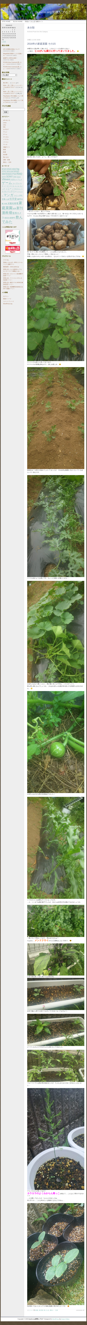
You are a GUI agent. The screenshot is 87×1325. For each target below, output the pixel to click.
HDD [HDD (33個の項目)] (14, 169)
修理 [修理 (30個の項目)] (19, 199)
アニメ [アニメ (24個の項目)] (19, 179)
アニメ (5, 132)
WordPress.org (7, 303)
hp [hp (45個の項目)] (18, 168)
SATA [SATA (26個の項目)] (4, 177)
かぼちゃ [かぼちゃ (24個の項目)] (14, 179)
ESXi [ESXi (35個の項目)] (9, 169)
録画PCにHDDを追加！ (10, 58)
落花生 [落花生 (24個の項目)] (6, 218)
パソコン (6, 142)
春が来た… (6, 82)
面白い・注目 (54, 1310)
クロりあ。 (6, 260)
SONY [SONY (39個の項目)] (9, 176)
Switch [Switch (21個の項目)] (19, 177)
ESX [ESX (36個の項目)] (4, 169)
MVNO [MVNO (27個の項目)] (16, 171)
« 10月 (4, 41)
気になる (46, 1310)
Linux (4, 122)
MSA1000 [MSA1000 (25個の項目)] (10, 171)
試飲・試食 (6, 159)
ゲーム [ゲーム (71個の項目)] (7, 183)
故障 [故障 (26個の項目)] (14, 208)
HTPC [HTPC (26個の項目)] (4, 171)
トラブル (6, 139)
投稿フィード (7, 298)
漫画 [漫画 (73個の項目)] (5, 213)
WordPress (55, 1319)
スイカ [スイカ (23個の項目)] (17, 186)
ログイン (6, 296)
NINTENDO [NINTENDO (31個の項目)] (7, 174)
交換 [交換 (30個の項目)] (4, 199)
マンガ (5, 144)
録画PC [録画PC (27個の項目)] (12, 218)
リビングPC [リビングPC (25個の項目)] (18, 195)
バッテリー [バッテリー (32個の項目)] (12, 191)
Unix (4, 125)
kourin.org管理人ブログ (54, 12)
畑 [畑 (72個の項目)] (10, 213)
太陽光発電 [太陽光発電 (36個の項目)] (12, 203)
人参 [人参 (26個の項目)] (7, 199)
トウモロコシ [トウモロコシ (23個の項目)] (16, 189)
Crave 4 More (65, 1319)
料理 (4, 152)
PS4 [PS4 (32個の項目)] (14, 174)
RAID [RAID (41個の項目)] (19, 173)
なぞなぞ (6, 129)
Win (4, 127)
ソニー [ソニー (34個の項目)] (8, 189)
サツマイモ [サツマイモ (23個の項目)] (10, 186)
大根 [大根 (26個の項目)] (5, 204)
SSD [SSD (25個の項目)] (14, 177)
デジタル (6, 137)
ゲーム (5, 134)
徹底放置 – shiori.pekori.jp (11, 266)
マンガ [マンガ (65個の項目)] (8, 195)
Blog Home (17, 21)
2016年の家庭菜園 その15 (41, 43)
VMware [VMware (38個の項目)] (6, 179)
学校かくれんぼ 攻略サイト (34, 21)
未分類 (41, 1310)
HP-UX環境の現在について (11, 49)
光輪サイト (6, 147)
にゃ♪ (30, 1310)
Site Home (6, 21)
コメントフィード (8, 301)
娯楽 (36, 1310)
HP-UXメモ (6, 120)
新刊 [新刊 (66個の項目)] (19, 208)
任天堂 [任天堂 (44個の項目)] (13, 199)
